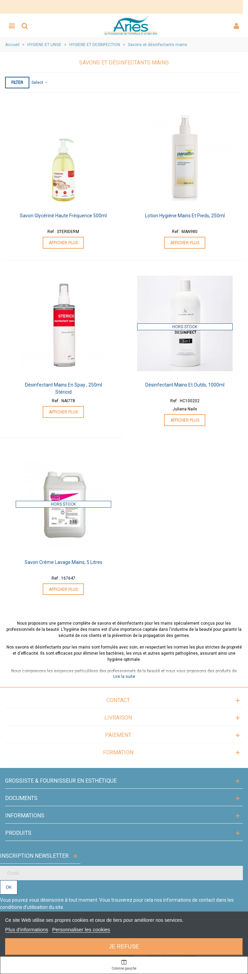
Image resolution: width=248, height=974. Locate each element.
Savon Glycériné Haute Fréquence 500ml (63, 215)
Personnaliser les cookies (81, 929)
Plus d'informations (26, 929)
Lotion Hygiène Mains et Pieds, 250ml (185, 215)
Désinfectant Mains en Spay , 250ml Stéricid (63, 388)
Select (39, 82)
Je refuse (124, 946)
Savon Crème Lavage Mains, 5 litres (63, 562)
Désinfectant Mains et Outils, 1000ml (184, 385)
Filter (17, 82)
